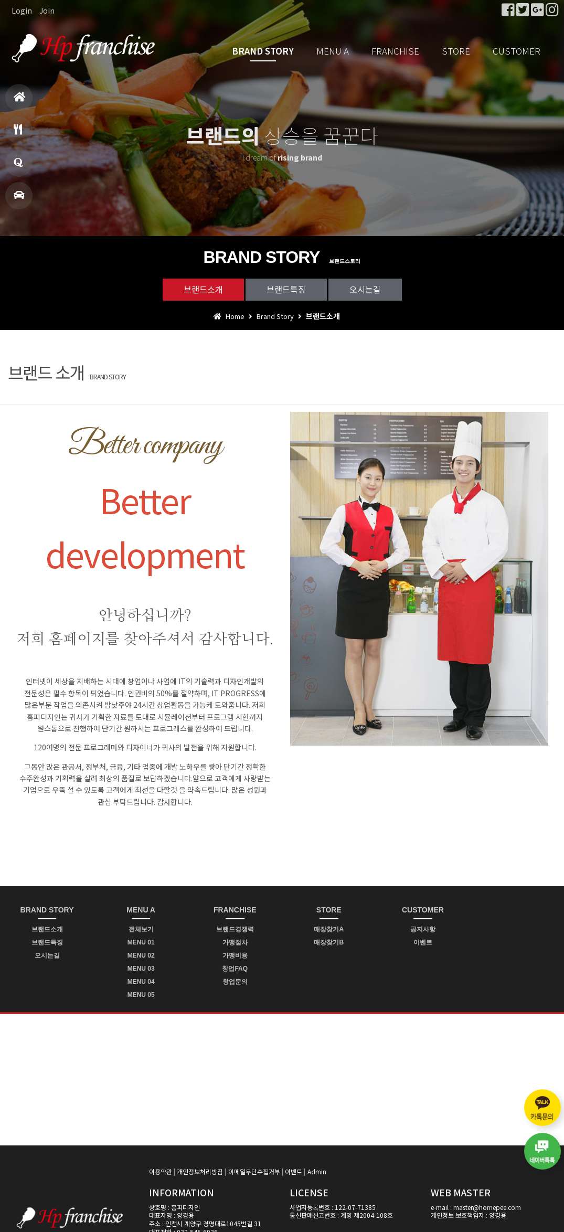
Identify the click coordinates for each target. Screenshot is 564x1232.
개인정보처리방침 (200, 1171)
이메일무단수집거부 (254, 1171)
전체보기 (141, 929)
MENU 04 (141, 981)
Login (22, 10)
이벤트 (422, 942)
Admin (316, 1171)
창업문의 (18, 167)
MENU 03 (141, 968)
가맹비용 (235, 955)
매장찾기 (19, 199)
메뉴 (18, 134)
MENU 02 (141, 955)
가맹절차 (235, 942)
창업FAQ (235, 968)
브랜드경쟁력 (235, 929)
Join (47, 10)
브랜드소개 (203, 289)
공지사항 (422, 929)
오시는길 (365, 289)
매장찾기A (329, 929)
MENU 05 (141, 995)
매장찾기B (329, 942)
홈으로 (20, 101)
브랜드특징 (286, 289)
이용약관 (160, 1171)
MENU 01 (141, 942)
